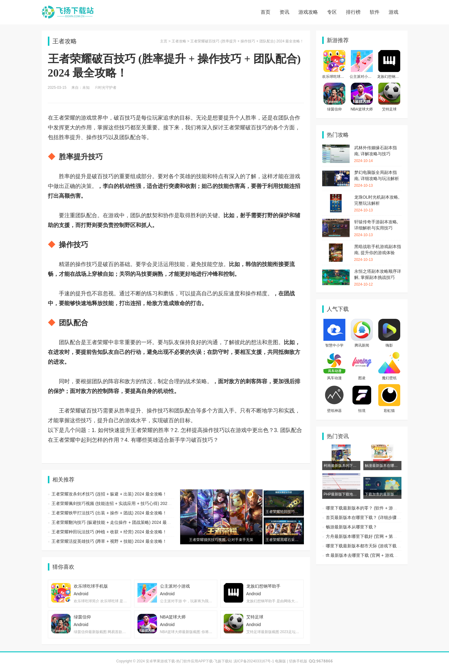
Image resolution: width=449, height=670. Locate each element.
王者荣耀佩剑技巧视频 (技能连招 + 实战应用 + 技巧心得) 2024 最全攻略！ (122, 503)
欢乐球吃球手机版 (336, 76)
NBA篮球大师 (362, 109)
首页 (265, 12)
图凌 (361, 378)
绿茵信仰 (334, 109)
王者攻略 (179, 41)
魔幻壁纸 (389, 378)
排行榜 (353, 12)
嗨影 (389, 345)
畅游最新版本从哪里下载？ (351, 526)
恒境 (361, 411)
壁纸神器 (334, 411)
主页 (163, 41)
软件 (375, 12)
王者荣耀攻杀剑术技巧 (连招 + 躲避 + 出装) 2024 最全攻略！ (109, 494)
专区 (332, 12)
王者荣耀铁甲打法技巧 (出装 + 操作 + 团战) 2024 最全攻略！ (109, 512)
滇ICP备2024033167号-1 (253, 661)
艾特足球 (389, 109)
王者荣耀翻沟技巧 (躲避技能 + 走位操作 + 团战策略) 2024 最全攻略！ (118, 522)
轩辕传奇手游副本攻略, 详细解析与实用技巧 (377, 228)
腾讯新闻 (362, 345)
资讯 (284, 12)
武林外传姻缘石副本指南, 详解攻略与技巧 (377, 154)
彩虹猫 (389, 411)
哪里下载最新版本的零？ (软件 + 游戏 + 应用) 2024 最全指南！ (385, 508)
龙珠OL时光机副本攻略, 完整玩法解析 (377, 204)
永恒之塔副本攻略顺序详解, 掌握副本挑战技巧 (377, 278)
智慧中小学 (334, 345)
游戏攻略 (308, 12)
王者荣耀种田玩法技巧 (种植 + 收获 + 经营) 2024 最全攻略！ (109, 531)
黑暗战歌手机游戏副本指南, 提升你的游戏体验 (377, 253)
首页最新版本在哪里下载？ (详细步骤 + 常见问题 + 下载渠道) (384, 517)
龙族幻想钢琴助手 (391, 76)
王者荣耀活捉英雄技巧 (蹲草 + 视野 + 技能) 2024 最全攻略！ (109, 541)
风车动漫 (334, 378)
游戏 (393, 12)
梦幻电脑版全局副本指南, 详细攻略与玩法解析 (377, 179)
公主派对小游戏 (362, 76)
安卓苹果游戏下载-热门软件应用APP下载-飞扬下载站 (68, 12)
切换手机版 (298, 661)
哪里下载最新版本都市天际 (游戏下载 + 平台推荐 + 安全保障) (384, 545)
